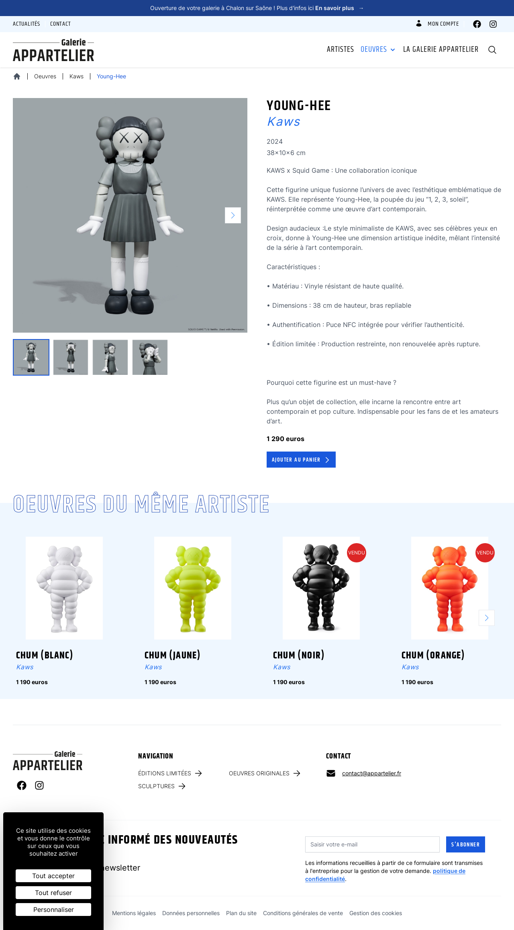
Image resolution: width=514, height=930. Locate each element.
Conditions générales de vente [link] (303, 913)
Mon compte (437, 24)
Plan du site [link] (241, 913)
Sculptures (162, 786)
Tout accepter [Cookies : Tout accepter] (53, 876)
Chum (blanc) (44, 655)
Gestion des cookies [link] (375, 913)
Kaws (76, 76)
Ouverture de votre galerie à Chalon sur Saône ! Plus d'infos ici (257, 7)
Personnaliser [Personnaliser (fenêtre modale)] (53, 909)
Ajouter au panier (301, 460)
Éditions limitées (170, 773)
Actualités (26, 24)
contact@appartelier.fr (371, 773)
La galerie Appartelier (441, 49)
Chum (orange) (433, 655)
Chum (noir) (299, 655)
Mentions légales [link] (134, 913)
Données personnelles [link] (191, 913)
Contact (60, 24)
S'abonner (465, 844)
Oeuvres (379, 49)
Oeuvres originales (265, 773)
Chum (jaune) (173, 655)
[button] (236, 215)
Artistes (340, 49)
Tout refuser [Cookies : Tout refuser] (53, 893)
